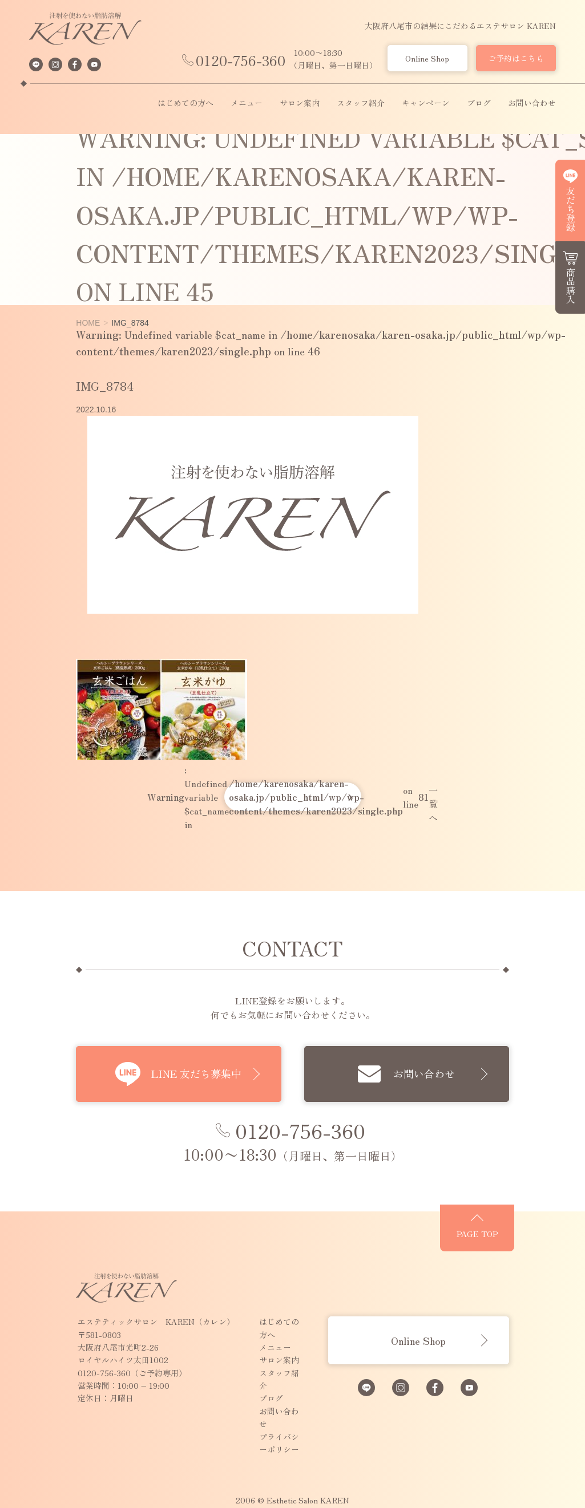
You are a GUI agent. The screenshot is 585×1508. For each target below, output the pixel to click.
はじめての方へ (185, 103)
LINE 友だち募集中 (181, 1074)
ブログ (479, 103)
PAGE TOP (523, 1244)
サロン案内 (300, 103)
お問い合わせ (532, 103)
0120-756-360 (240, 60)
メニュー (247, 103)
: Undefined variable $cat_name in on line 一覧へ (292, 797)
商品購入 (571, 285)
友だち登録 (571, 209)
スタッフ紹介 (361, 103)
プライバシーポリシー (268, 1402)
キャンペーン (426, 103)
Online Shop (427, 58)
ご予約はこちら (516, 58)
